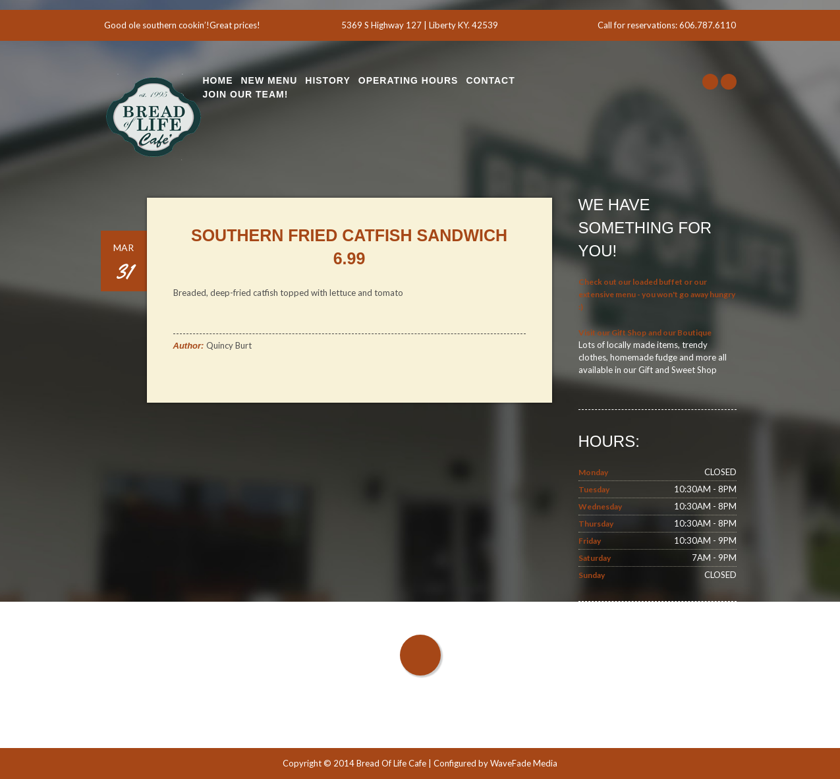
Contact (490, 80)
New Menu (269, 80)
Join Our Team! (246, 94)
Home (218, 80)
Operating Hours (408, 80)
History (327, 80)
